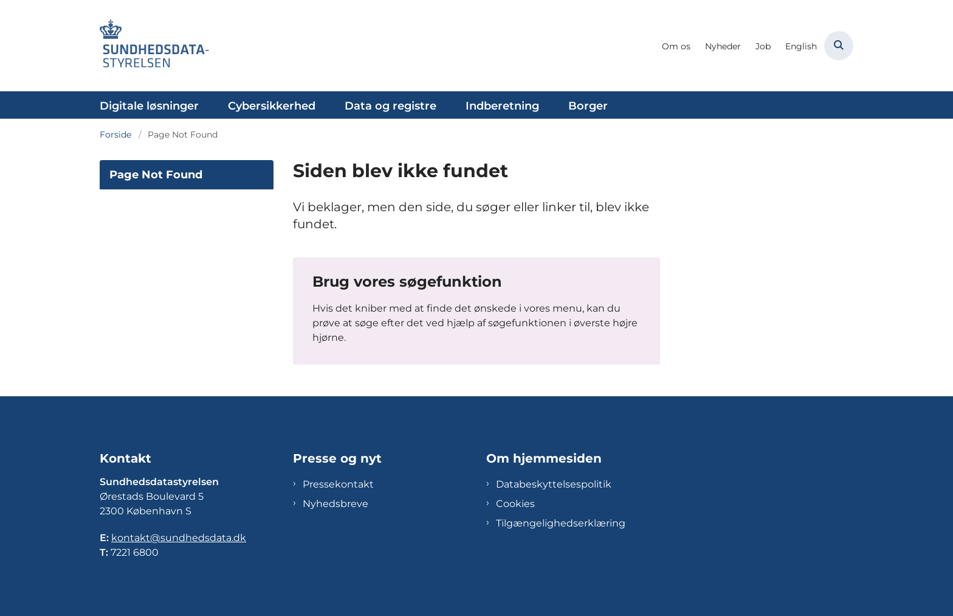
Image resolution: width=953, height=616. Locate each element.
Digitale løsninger (149, 106)
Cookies (515, 503)
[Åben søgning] (838, 45)
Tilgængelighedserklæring (560, 523)
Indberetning (502, 106)
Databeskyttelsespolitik (553, 484)
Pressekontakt (338, 484)
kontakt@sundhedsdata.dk (178, 538)
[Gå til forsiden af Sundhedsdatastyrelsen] (154, 45)
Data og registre (390, 106)
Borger (588, 106)
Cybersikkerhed (271, 106)
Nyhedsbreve (335, 503)
